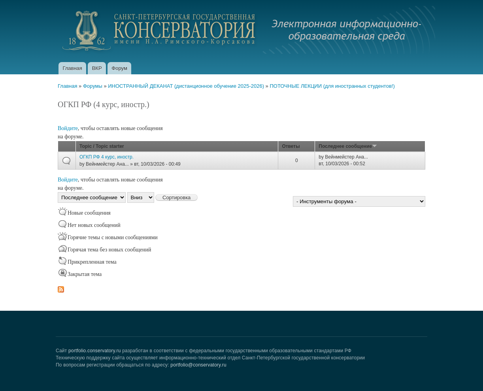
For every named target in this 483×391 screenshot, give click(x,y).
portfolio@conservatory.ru (198, 365)
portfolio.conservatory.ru (94, 350)
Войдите (68, 128)
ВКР (97, 68)
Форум (119, 68)
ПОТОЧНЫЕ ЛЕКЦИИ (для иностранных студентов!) (332, 86)
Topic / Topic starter (101, 146)
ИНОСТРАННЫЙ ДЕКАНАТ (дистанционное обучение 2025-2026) (186, 86)
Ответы (291, 146)
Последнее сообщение (348, 146)
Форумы (92, 86)
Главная (72, 68)
